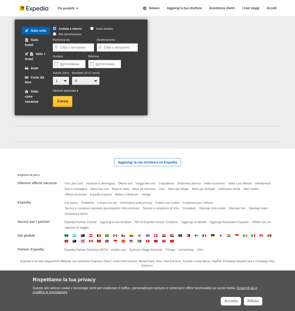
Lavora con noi (107, 202)
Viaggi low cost (145, 183)
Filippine (188, 235)
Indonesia (237, 235)
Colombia (131, 235)
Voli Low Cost (74, 183)
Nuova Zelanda (74, 241)
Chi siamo (71, 202)
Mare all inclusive (144, 189)
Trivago (170, 249)
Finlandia (196, 235)
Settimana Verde (229, 189)
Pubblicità (87, 202)
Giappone (221, 235)
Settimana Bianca (189, 183)
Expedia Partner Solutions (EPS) (86, 249)
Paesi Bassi (83, 241)
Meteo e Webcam (127, 194)
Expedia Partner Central (81, 222)
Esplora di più (29, 175)
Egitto (164, 235)
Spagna (123, 241)
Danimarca (156, 235)
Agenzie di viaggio (77, 227)
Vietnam (172, 241)
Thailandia (164, 241)
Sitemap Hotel (258, 208)
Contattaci (189, 208)
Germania (213, 235)
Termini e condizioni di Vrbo (161, 208)
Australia (83, 235)
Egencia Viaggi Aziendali (145, 249)
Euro (180, 235)
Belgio (99, 235)
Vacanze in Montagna (100, 183)
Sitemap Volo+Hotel (212, 208)
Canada (115, 235)
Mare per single (178, 189)
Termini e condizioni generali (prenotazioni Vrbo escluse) (102, 208)
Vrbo (200, 249)
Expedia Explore (101, 194)
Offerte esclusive (76, 194)
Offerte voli (125, 183)
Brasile (107, 235)
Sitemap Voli (237, 208)
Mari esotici (251, 189)
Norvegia (66, 241)
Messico (269, 235)
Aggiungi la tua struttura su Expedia (147, 162)
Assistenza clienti (76, 213)
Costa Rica (148, 235)
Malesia (261, 235)
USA (162, 189)
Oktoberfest (262, 183)
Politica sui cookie (167, 202)
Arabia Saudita (66, 235)
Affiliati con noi (261, 222)
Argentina (74, 235)
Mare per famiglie (203, 189)
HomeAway (186, 249)
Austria (91, 235)
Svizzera (148, 241)
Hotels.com (118, 249)
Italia (253, 235)
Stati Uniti (131, 241)
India (229, 235)
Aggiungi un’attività (193, 222)
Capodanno (166, 183)
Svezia (139, 241)
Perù (91, 241)
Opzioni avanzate (66, 91)
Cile (123, 235)
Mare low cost (99, 189)
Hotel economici (214, 183)
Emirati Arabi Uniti (172, 235)
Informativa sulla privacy (136, 202)
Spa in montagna (76, 189)
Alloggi (146, 194)
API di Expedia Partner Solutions (156, 222)
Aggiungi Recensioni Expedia (228, 222)
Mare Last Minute (240, 183)
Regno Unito (107, 241)
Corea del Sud (139, 235)
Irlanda (245, 235)
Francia (204, 235)
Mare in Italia (120, 189)
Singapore (115, 241)
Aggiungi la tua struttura (115, 222)
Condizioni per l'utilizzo (198, 202)
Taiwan (156, 241)
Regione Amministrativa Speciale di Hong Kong (99, 241)
